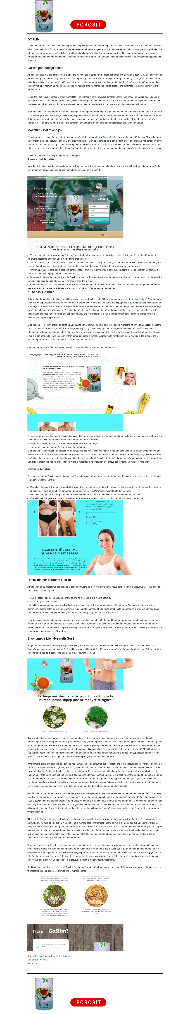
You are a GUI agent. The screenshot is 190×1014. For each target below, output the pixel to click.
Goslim (106, 137)
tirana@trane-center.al (37, 960)
